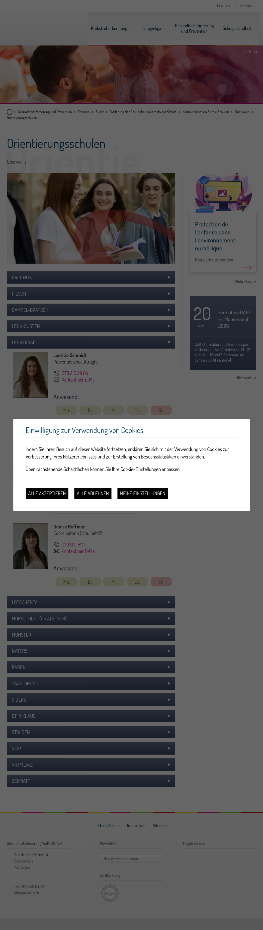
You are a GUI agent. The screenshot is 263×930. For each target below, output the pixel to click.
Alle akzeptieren (47, 493)
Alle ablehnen (93, 493)
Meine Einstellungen (142, 493)
